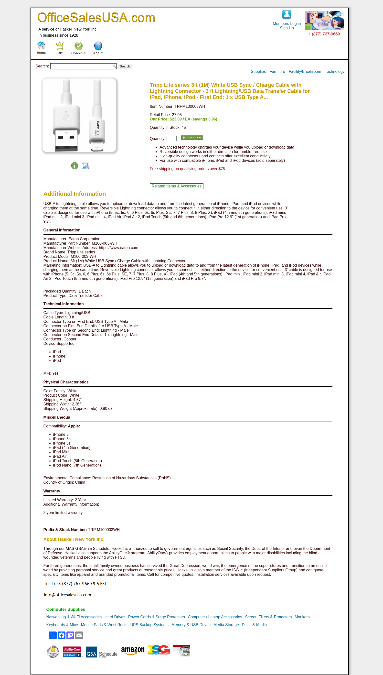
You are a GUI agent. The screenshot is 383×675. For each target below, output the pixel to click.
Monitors (302, 617)
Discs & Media (254, 625)
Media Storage (226, 625)
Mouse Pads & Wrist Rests (104, 625)
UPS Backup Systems (149, 625)
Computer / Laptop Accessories (215, 617)
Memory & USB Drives (191, 625)
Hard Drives (115, 617)
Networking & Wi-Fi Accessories (74, 617)
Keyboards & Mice (62, 625)
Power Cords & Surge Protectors (156, 617)
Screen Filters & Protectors (268, 617)
